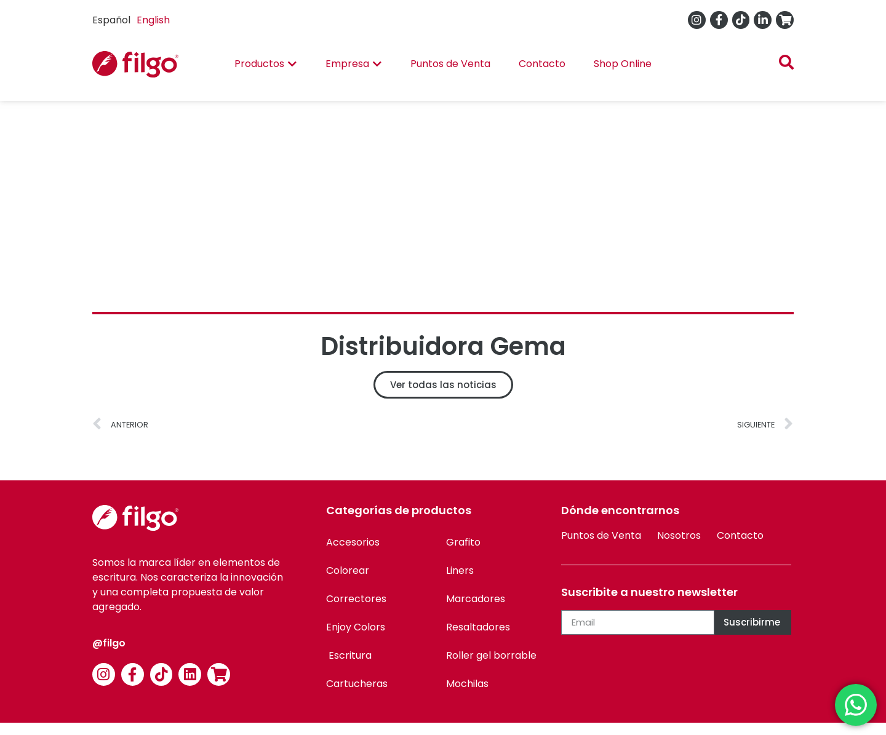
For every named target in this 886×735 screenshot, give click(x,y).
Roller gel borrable (491, 655)
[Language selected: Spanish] (134, 20)
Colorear (347, 570)
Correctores (356, 599)
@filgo (109, 643)
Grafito (463, 542)
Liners (460, 570)
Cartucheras (357, 684)
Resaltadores (478, 627)
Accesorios (353, 542)
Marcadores (475, 599)
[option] (153, 20)
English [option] (153, 20)
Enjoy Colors (355, 627)
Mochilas (467, 684)
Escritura (349, 655)
